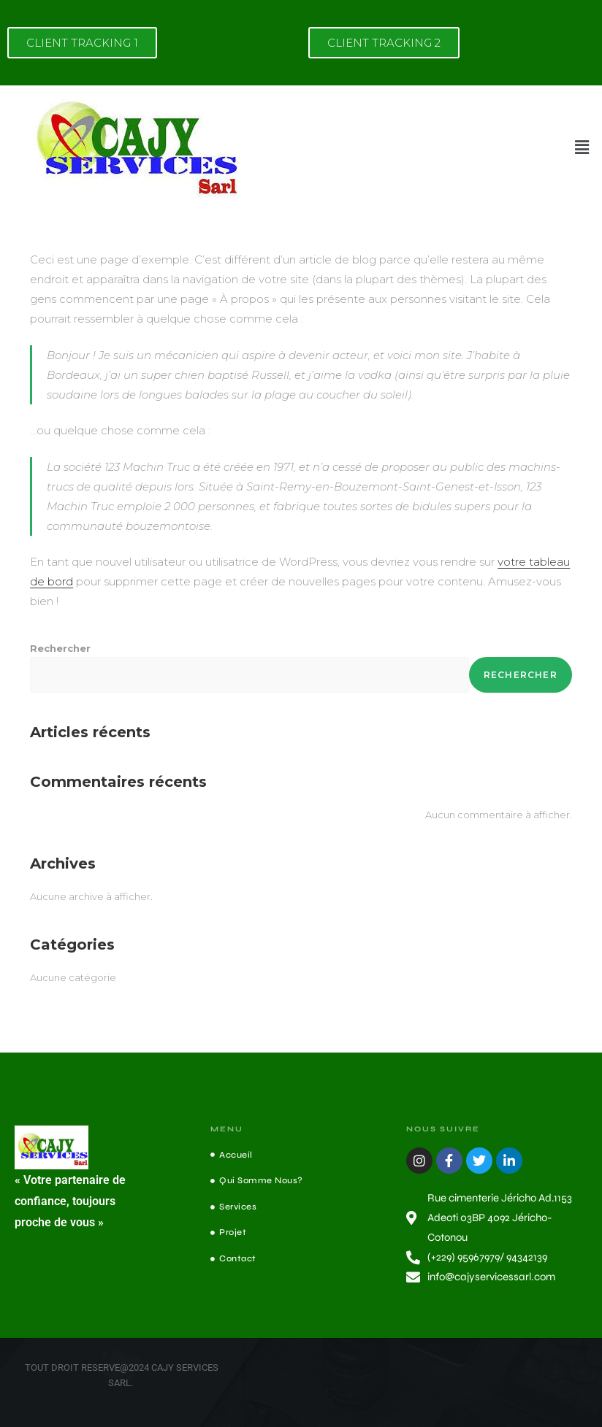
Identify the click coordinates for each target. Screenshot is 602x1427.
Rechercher (60, 648)
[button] (582, 147)
